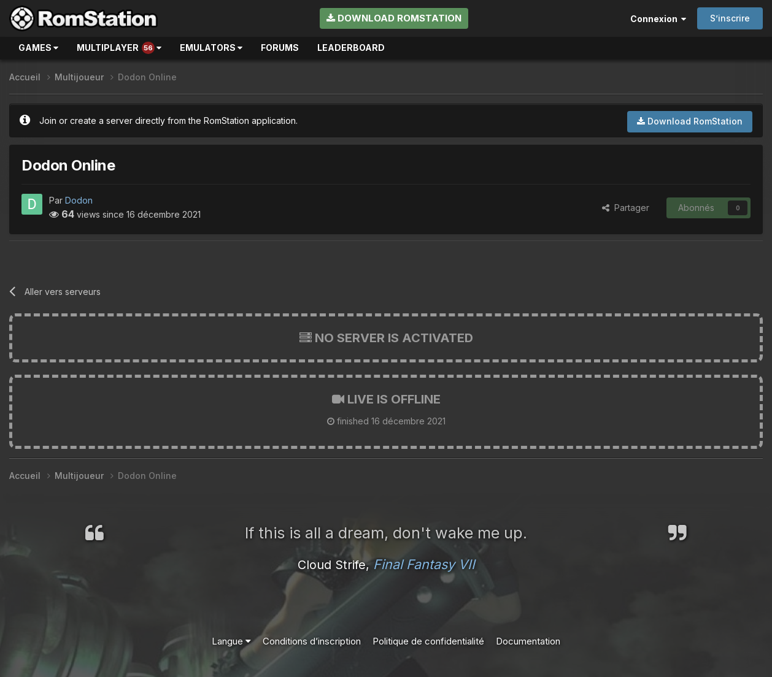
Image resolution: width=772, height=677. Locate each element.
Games (38, 47)
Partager (625, 207)
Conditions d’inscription (312, 641)
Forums (280, 47)
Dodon (79, 200)
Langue (231, 641)
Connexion (658, 18)
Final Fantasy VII (424, 564)
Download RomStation (393, 18)
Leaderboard (351, 47)
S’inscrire (730, 18)
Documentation (528, 641)
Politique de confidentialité (428, 641)
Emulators (211, 47)
